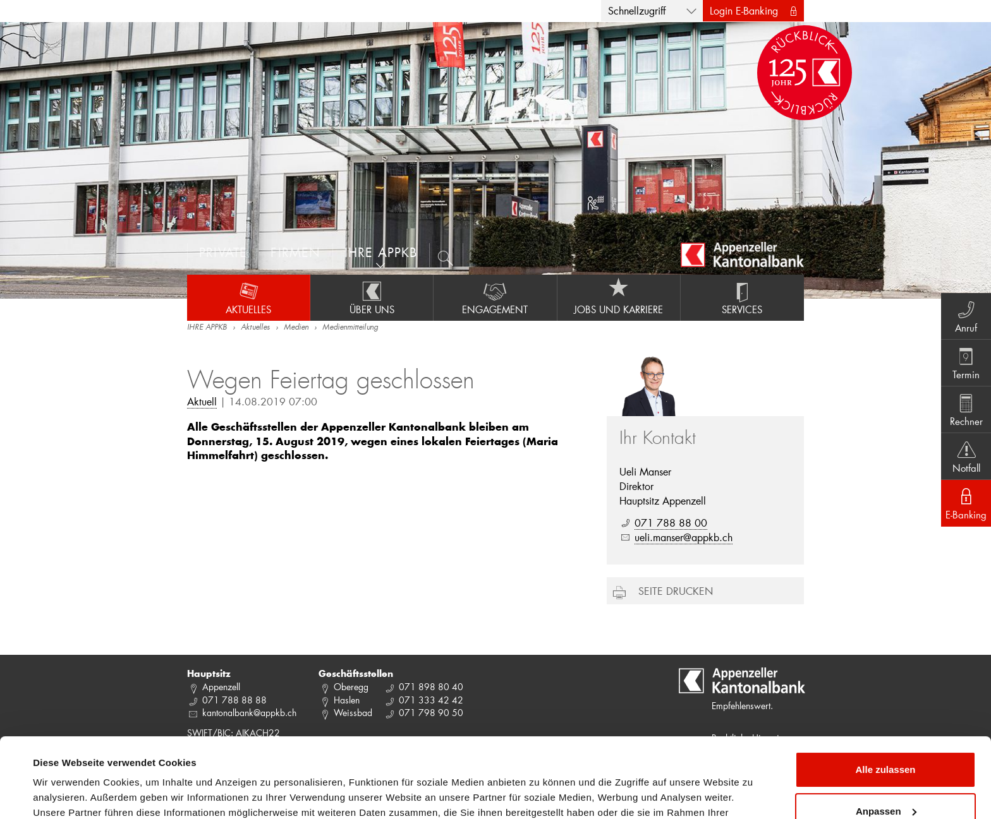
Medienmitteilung (350, 328)
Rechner (966, 409)
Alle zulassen (885, 701)
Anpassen (886, 742)
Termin (966, 362)
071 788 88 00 (671, 522)
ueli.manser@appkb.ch (684, 537)
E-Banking (966, 502)
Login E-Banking (744, 10)
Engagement (495, 297)
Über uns (371, 297)
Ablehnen (885, 784)
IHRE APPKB (207, 328)
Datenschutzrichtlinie (265, 759)
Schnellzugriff (637, 10)
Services (742, 297)
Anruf (966, 315)
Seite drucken (675, 590)
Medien (296, 328)
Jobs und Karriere (618, 297)
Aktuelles (248, 297)
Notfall (966, 456)
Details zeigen (65, 794)
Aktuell (202, 401)
